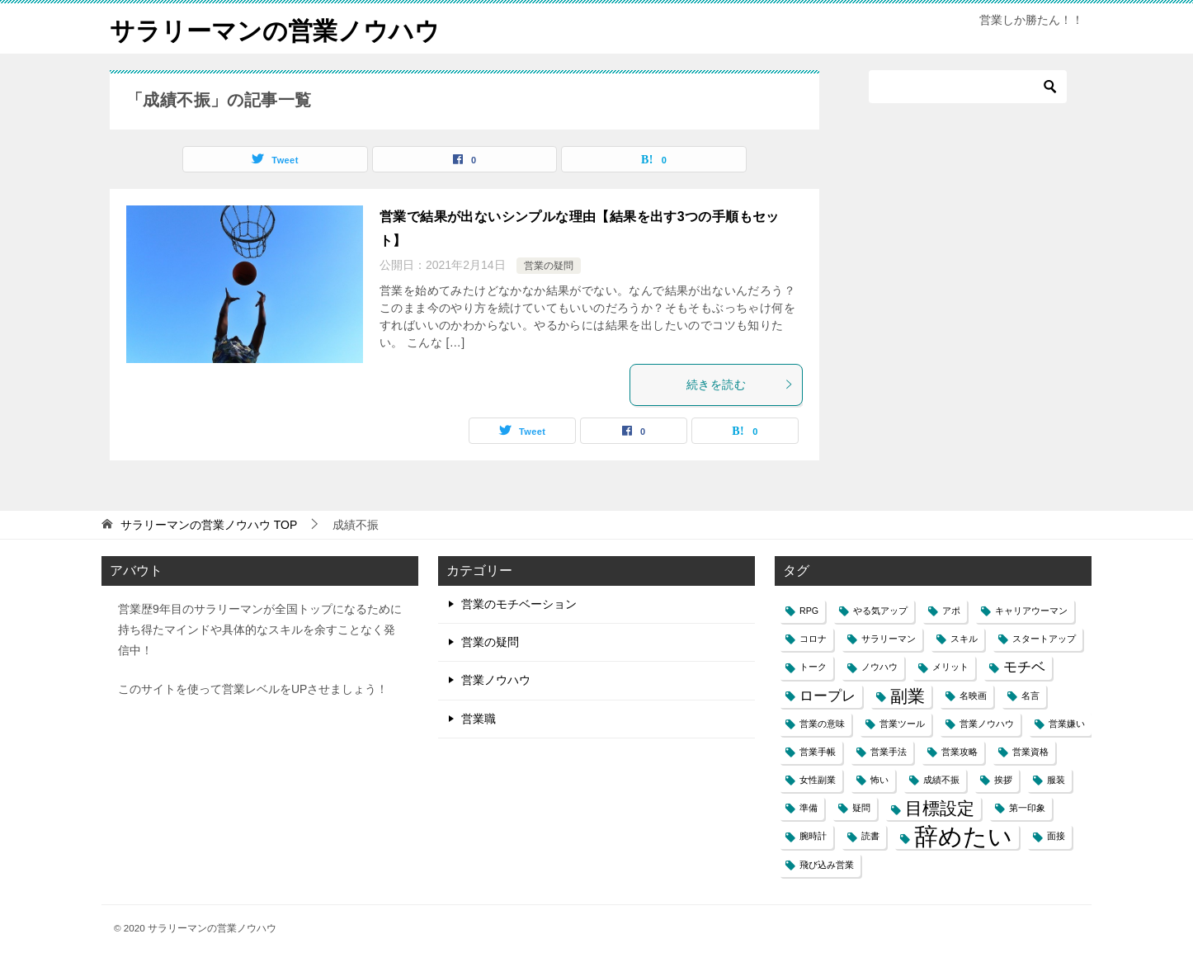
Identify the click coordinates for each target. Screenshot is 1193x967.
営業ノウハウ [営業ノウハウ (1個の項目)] (987, 724)
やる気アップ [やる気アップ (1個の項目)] (880, 611)
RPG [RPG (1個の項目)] (808, 611)
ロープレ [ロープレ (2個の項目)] (827, 696)
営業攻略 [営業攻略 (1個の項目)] (959, 752)
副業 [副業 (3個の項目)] (907, 695)
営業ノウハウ (495, 679)
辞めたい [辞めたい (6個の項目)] (963, 836)
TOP (208, 524)
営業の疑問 (548, 265)
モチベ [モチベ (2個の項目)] (1024, 667)
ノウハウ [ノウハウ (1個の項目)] (879, 667)
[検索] (968, 86)
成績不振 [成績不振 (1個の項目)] (941, 780)
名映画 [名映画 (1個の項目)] (973, 695)
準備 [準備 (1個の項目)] (808, 808)
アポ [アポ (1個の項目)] (951, 611)
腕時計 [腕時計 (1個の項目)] (813, 836)
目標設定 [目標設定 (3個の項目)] (939, 808)
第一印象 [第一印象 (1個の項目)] (1027, 808)
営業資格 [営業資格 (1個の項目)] (1030, 752)
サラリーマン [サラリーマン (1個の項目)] (888, 639)
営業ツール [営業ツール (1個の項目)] (902, 724)
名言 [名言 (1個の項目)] (1030, 695)
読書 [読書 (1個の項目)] (870, 836)
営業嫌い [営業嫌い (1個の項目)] (1067, 724)
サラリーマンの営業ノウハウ (275, 28)
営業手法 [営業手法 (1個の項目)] (888, 752)
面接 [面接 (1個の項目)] (1056, 836)
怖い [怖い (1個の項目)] (879, 780)
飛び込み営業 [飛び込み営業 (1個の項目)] (826, 865)
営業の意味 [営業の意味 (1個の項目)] (822, 724)
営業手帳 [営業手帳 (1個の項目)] (817, 752)
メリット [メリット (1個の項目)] (950, 667)
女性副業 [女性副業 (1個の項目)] (817, 780)
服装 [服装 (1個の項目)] (1056, 780)
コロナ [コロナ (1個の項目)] (813, 639)
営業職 (478, 718)
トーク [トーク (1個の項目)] (813, 667)
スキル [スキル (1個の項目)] (964, 639)
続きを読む (740, 384)
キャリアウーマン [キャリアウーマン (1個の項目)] (1031, 611)
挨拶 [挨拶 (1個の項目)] (1003, 780)
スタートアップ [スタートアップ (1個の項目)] (1044, 639)
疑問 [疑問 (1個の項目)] (861, 808)
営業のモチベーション (519, 604)
